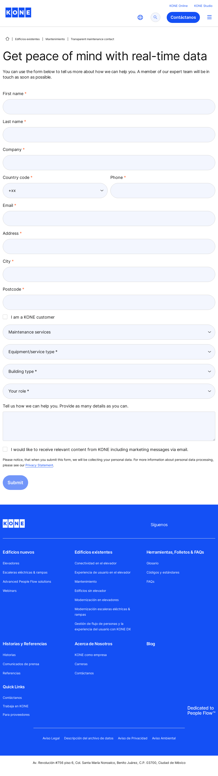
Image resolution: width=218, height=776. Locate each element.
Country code (16, 177)
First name (13, 93)
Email (8, 205)
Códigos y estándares (163, 572)
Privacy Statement (39, 465)
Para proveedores (16, 714)
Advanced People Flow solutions (27, 581)
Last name (13, 121)
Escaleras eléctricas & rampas (25, 572)
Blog (151, 643)
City (7, 261)
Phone (116, 177)
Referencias (11, 673)
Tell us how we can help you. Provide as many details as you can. (65, 406)
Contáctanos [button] (183, 17)
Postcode (12, 289)
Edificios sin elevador (90, 591)
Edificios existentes (27, 39)
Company (12, 149)
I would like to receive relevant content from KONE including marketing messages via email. (95, 449)
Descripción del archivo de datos (88, 738)
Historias (9, 655)
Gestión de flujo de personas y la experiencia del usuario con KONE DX (103, 626)
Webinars (9, 591)
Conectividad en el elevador (96, 563)
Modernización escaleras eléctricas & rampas (102, 611)
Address (11, 233)
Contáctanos (84, 673)
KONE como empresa (91, 655)
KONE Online (178, 6)
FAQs (150, 581)
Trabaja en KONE (15, 706)
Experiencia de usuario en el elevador (103, 572)
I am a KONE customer (29, 317)
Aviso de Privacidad (132, 738)
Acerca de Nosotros (93, 643)
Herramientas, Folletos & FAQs (175, 552)
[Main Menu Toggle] (209, 17)
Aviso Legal (51, 738)
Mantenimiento (55, 39)
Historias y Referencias (25, 643)
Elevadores (11, 563)
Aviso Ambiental (164, 738)
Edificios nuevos (18, 552)
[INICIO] (7, 38)
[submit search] (155, 17)
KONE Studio (203, 6)
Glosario (152, 563)
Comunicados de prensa (21, 664)
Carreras (81, 664)
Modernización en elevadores (97, 600)
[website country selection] (140, 17)
